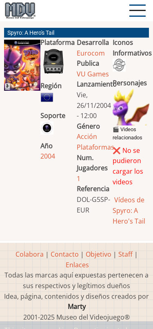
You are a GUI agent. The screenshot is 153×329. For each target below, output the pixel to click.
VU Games (93, 73)
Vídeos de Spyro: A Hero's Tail (129, 210)
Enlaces (77, 264)
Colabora (30, 254)
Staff (125, 254)
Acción (87, 136)
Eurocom (91, 53)
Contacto (65, 254)
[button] (22, 68)
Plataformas (95, 147)
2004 (47, 156)
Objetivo (98, 254)
